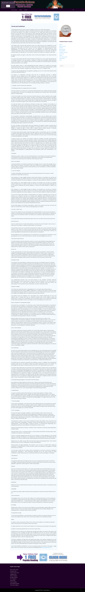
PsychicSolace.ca (46, 590)
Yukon (60, 60)
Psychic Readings (13, 582)
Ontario (60, 55)
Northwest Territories (63, 52)
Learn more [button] (11, 2)
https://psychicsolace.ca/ (47, 547)
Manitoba (61, 47)
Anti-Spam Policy (13, 571)
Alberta (60, 44)
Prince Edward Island (63, 57)
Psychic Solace (14, 9)
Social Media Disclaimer (14, 583)
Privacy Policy (12, 580)
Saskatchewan (62, 58)
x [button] (14, 1)
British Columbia (62, 46)
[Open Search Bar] (73, 9)
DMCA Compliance (13, 575)
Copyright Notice (13, 574)
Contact (25, 9)
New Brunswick (62, 49)
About (20, 9)
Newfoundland (62, 50)
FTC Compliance (13, 578)
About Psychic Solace (14, 569)
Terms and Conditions (14, 585)
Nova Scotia (61, 53)
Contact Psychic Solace (14, 572)
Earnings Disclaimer (14, 577)
